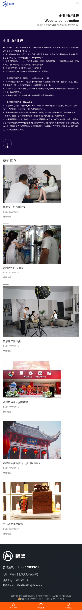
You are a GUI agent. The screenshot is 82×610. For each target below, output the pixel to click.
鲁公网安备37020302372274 (30, 598)
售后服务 (41, 606)
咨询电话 (68, 606)
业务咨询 (13, 606)
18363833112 (21, 580)
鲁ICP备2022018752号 (55, 599)
